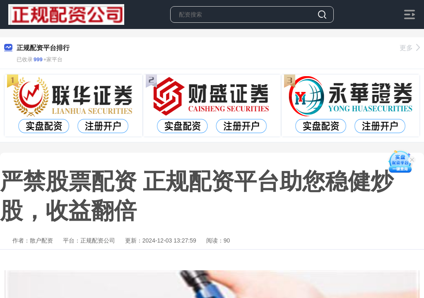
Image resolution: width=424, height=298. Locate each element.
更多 (410, 47)
